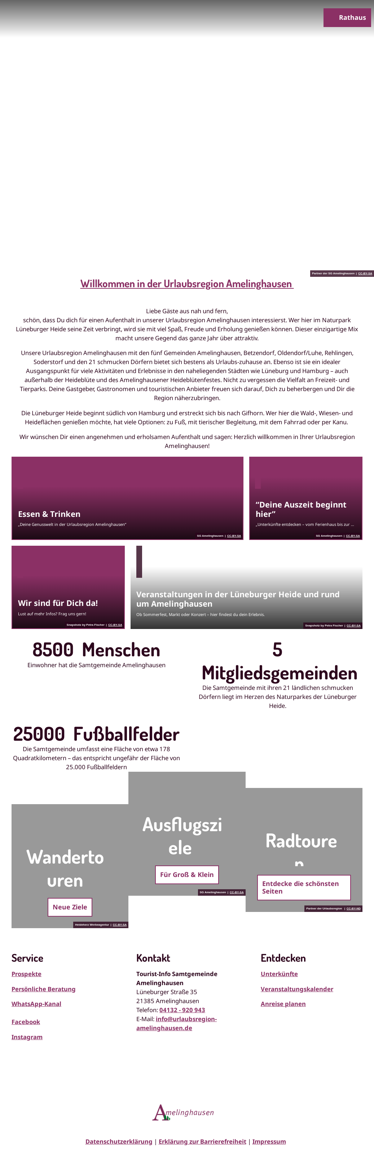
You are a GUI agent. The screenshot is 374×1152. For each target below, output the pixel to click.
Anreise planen (283, 1004)
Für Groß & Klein (187, 874)
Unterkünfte (279, 974)
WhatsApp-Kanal (36, 1004)
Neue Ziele (70, 907)
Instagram (27, 1036)
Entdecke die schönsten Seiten (300, 887)
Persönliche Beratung (44, 989)
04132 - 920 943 (182, 1010)
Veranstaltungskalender (297, 989)
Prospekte (26, 974)
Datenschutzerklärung (119, 1141)
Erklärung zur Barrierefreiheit (202, 1141)
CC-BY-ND (354, 908)
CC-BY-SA (365, 273)
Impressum (269, 1141)
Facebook (26, 1022)
